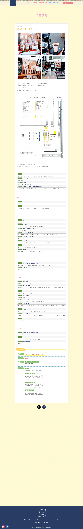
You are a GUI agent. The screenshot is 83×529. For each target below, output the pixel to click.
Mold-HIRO (25, 241)
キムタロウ (24, 206)
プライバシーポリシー (41, 524)
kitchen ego (25, 281)
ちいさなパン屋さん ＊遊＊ (28, 232)
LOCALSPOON (25, 245)
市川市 (39, 522)
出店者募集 (68, 3)
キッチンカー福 (25, 299)
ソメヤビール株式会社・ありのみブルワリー (31, 228)
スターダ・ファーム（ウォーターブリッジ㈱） (32, 186)
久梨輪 (23, 291)
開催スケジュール (43, 2)
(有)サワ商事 (25, 220)
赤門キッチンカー (26, 295)
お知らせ (29, 2)
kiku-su (23, 202)
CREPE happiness (26, 319)
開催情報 (35, 2)
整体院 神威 (25, 267)
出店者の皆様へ (57, 519)
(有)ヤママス (25, 178)
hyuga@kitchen (26, 309)
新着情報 (38, 519)
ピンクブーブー (25, 303)
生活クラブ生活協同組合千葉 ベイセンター (31, 263)
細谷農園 (24, 182)
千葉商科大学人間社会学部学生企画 (30, 333)
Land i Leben (25, 224)
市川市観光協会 (45, 522)
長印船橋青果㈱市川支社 (27, 174)
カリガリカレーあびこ (27, 313)
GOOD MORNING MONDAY (28, 236)
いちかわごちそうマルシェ (55, 2)
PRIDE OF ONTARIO (27, 285)
